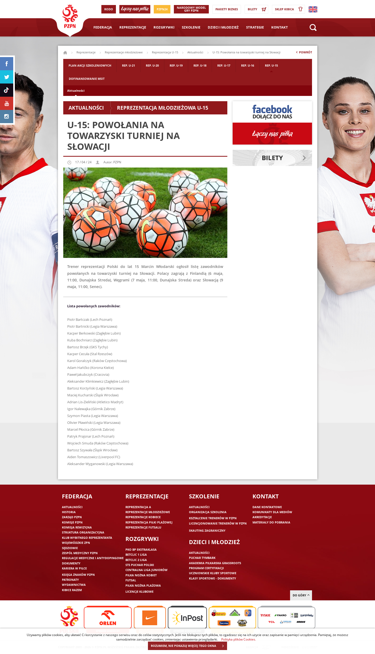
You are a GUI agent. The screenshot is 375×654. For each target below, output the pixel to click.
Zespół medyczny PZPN (80, 553)
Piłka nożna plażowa (143, 585)
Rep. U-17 (223, 65)
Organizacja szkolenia (208, 512)
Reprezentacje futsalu (143, 527)
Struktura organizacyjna (83, 532)
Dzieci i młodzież (223, 27)
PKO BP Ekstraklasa (141, 549)
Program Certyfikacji (206, 568)
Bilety (258, 9)
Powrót (303, 53)
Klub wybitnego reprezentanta (87, 538)
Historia (69, 512)
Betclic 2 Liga (136, 560)
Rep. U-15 (271, 65)
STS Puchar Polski (139, 565)
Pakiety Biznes (226, 9)
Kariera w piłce (74, 568)
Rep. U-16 (247, 65)
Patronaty (70, 580)
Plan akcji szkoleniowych (90, 65)
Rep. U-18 (199, 65)
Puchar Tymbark (202, 558)
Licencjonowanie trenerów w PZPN (218, 523)
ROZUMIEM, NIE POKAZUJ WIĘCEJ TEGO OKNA (189, 646)
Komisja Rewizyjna (77, 527)
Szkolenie (191, 27)
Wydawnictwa (74, 585)
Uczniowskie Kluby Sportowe (212, 573)
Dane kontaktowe (267, 507)
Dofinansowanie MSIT (87, 79)
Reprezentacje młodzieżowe (124, 52)
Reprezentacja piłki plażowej (149, 522)
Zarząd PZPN (72, 517)
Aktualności (75, 90)
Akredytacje (262, 517)
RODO (108, 9)
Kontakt (279, 27)
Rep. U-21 (128, 65)
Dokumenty (71, 563)
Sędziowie (70, 548)
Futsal (130, 580)
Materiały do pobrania (271, 522)
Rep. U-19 (176, 65)
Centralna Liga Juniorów (146, 570)
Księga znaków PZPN (78, 575)
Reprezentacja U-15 (165, 52)
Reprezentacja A (138, 507)
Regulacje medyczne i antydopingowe (93, 558)
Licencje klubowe (139, 591)
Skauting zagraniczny (207, 530)
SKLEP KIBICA (290, 9)
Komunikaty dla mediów (272, 512)
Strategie (255, 27)
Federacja (102, 27)
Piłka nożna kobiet (141, 575)
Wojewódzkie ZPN (76, 543)
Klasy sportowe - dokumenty (212, 578)
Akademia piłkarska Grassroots (215, 563)
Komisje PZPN (72, 522)
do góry (301, 595)
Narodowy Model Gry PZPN (191, 9)
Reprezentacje (132, 27)
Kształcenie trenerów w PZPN (213, 518)
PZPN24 (162, 9)
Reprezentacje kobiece (143, 517)
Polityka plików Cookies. (238, 639)
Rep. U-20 (152, 65)
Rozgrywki (163, 27)
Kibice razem (72, 590)
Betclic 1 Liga (136, 554)
